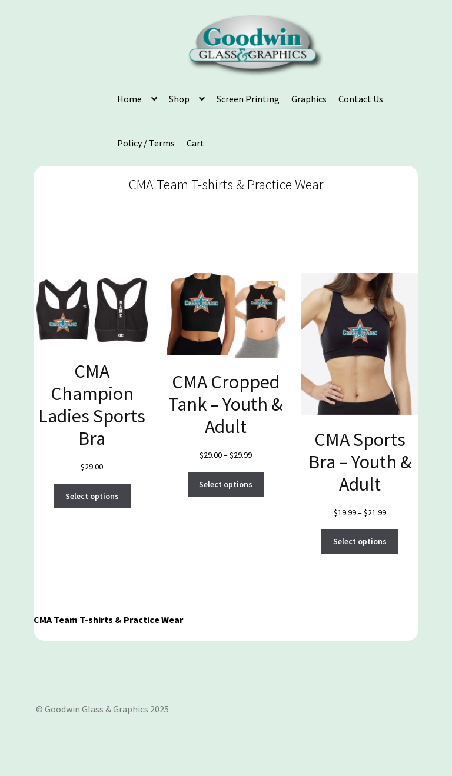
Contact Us (360, 99)
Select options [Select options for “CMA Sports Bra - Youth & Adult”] (360, 541)
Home (129, 99)
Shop (179, 99)
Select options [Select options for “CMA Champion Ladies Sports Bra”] (92, 496)
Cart (195, 143)
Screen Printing (248, 99)
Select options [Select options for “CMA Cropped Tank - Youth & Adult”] (225, 484)
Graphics (309, 99)
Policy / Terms (146, 143)
